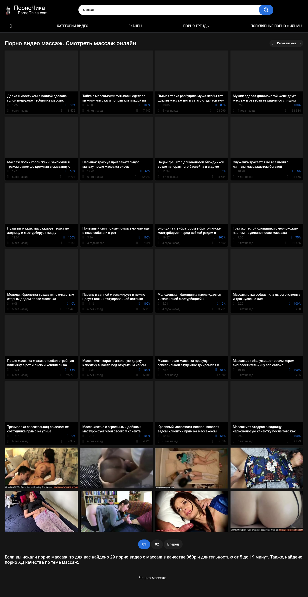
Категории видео (72, 26)
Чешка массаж (152, 578)
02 (157, 544)
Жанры (135, 26)
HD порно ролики (11, 26)
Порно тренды (196, 26)
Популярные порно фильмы (276, 26)
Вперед (173, 544)
